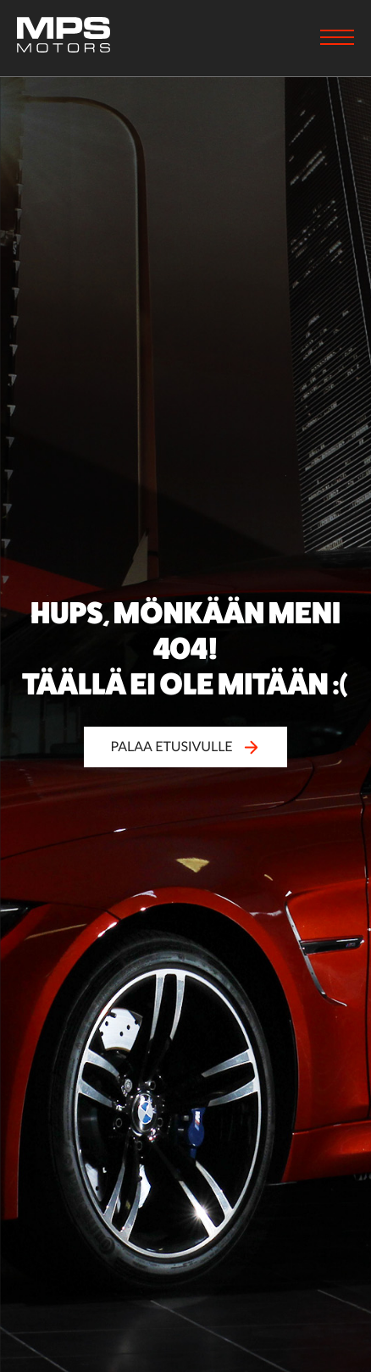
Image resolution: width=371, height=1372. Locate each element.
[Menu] (337, 39)
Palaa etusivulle (185, 746)
